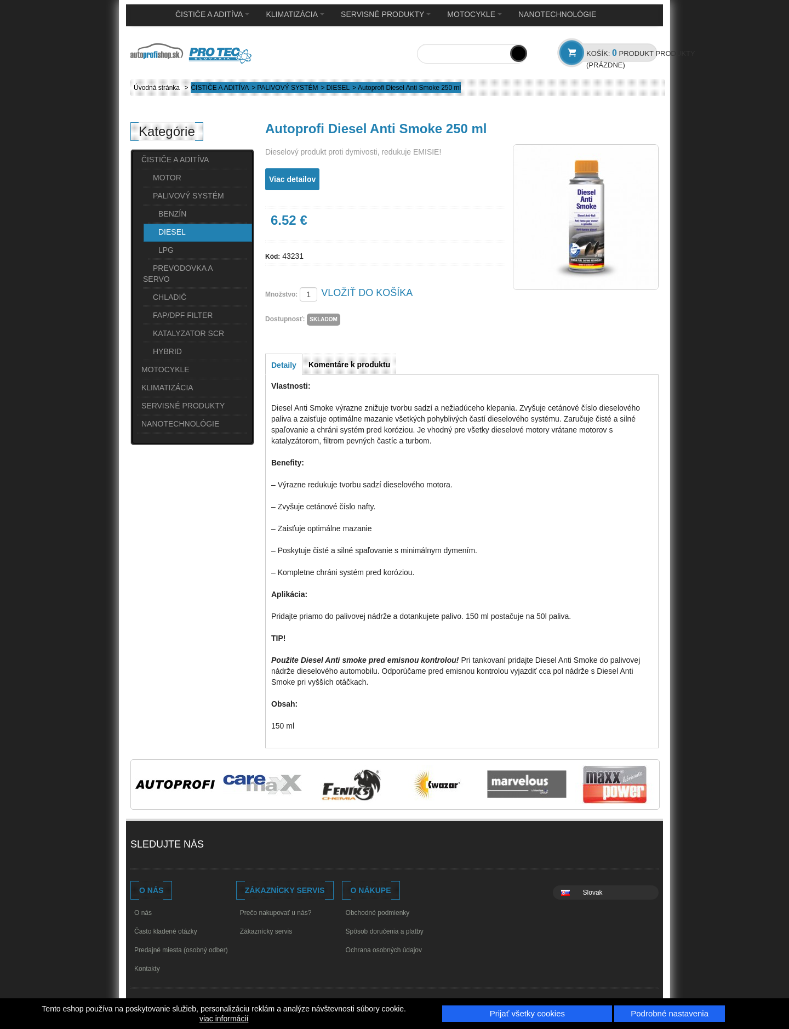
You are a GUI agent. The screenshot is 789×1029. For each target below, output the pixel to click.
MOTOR (167, 177)
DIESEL (338, 88)
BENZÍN (172, 213)
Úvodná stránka (157, 88)
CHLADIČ (169, 297)
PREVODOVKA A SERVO (178, 273)
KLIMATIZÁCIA (295, 14)
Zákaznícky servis (266, 931)
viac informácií (223, 1018)
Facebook (224, 846)
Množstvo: (281, 294)
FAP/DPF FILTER (183, 315)
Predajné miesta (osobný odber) (181, 950)
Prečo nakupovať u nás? (276, 913)
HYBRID (167, 351)
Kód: (272, 256)
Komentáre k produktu (349, 364)
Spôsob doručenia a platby (385, 931)
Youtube (245, 846)
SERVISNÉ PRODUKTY (386, 14)
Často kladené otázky (165, 931)
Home (147, 14)
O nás (143, 913)
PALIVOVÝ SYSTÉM (287, 88)
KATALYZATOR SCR (188, 333)
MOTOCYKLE (474, 14)
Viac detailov (292, 179)
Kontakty (147, 969)
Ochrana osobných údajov (384, 950)
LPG (166, 250)
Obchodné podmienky (378, 913)
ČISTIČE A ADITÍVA (212, 14)
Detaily (283, 365)
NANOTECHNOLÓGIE (557, 14)
